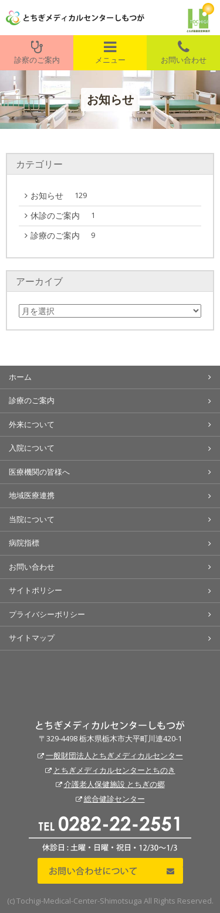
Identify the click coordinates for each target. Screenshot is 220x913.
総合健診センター (114, 798)
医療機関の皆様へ (39, 471)
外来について (32, 424)
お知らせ (62, 195)
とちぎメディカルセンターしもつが (110, 725)
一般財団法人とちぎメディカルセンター (114, 755)
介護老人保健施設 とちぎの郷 (114, 784)
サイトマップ (32, 637)
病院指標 (24, 542)
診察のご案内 (36, 52)
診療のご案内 (66, 235)
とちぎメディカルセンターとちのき (114, 770)
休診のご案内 (66, 215)
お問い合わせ (183, 52)
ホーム (20, 377)
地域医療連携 (32, 495)
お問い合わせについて (110, 871)
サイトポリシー (35, 590)
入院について (32, 447)
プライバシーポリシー (47, 614)
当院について (32, 519)
